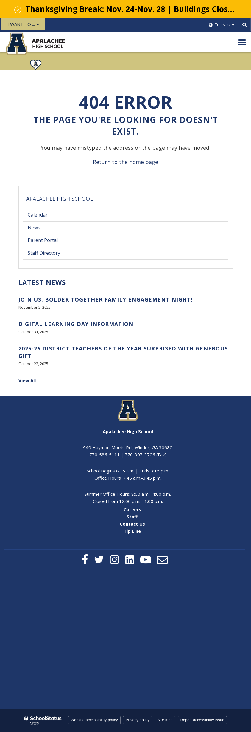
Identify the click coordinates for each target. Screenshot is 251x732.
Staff (132, 517)
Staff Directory (44, 253)
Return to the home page (125, 162)
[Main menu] (242, 42)
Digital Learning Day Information (75, 324)
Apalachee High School (59, 198)
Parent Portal (52, 241)
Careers (132, 509)
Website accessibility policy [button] (94, 720)
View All (27, 380)
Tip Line (132, 531)
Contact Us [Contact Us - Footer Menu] (132, 524)
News (34, 227)
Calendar (38, 214)
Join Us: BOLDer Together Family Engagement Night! (105, 299)
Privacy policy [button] (137, 720)
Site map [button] (164, 720)
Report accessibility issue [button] (202, 720)
